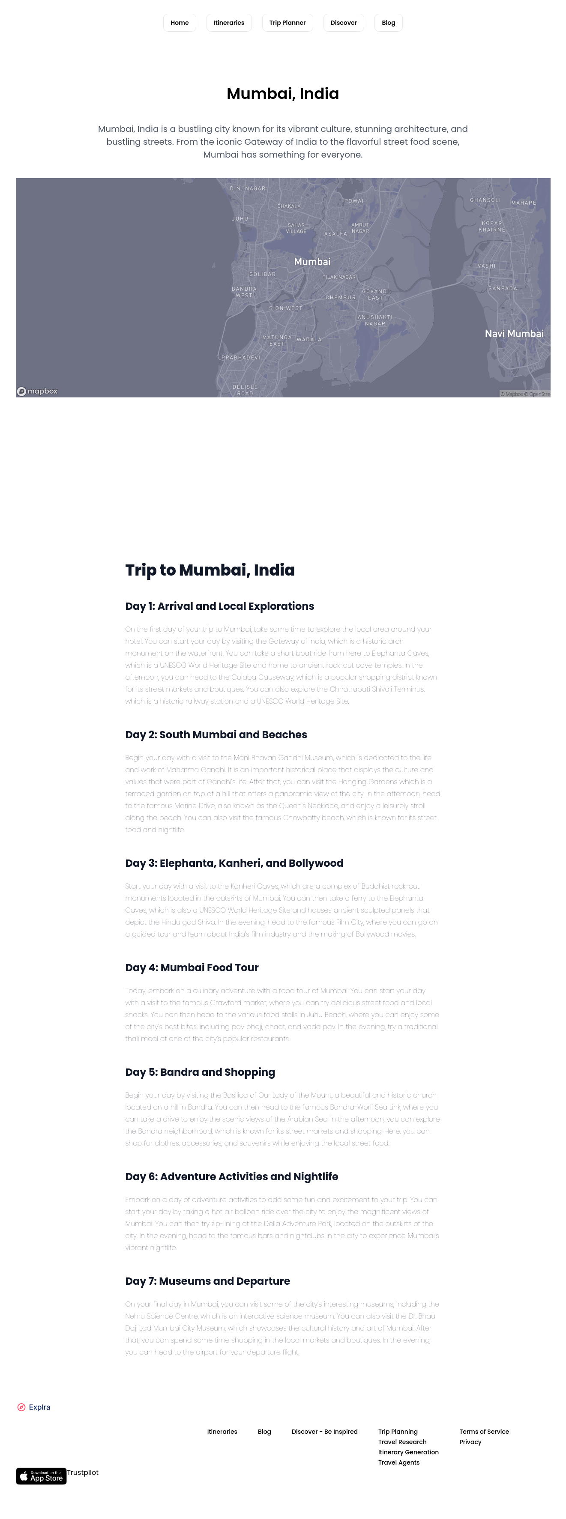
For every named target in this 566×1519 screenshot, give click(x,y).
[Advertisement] (283, 493)
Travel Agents (398, 1462)
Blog (388, 22)
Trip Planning (398, 1431)
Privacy (470, 1442)
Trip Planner (288, 22)
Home (180, 22)
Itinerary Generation (408, 1452)
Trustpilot (83, 1472)
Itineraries (229, 22)
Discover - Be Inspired (325, 1431)
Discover (344, 22)
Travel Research (402, 1442)
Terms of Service (484, 1431)
